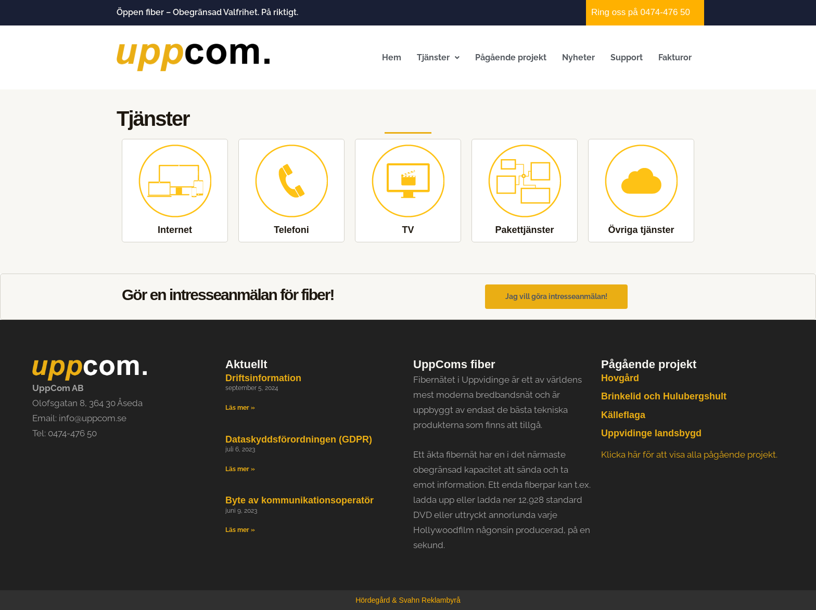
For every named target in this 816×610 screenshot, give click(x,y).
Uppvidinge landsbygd (651, 433)
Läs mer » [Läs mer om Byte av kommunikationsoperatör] (240, 530)
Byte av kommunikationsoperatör (299, 501)
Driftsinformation (263, 378)
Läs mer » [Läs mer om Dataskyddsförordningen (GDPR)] (240, 469)
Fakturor (675, 57)
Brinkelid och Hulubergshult (663, 397)
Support (626, 57)
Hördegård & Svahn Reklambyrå (408, 600)
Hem (391, 57)
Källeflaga (623, 415)
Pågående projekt (510, 57)
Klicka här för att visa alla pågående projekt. (689, 455)
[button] (438, 57)
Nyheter (578, 57)
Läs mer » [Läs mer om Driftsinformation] (240, 407)
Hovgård (620, 378)
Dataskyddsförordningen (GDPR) (298, 439)
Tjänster (438, 57)
